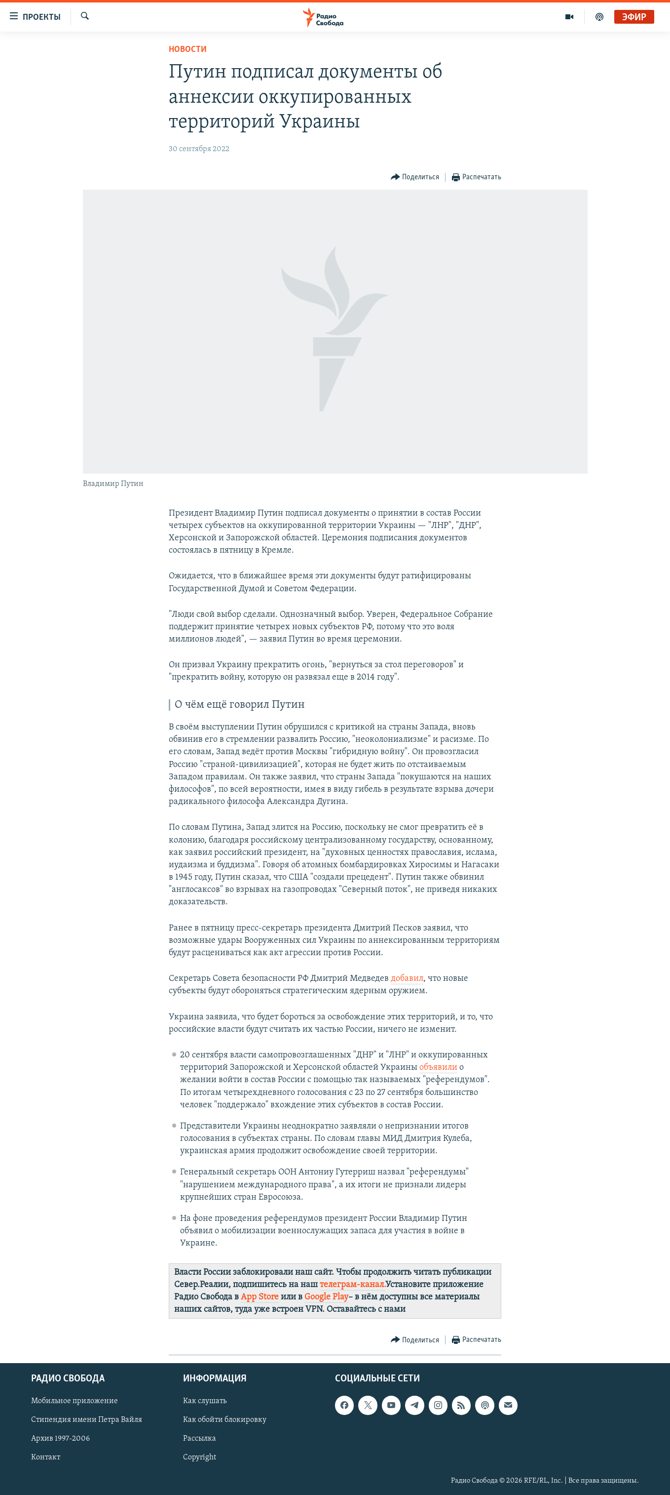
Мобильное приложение (74, 1402)
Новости (188, 49)
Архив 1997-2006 (60, 1439)
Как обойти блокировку (224, 1420)
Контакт (45, 1458)
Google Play (326, 1297)
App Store (260, 1297)
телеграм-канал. (352, 1285)
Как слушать (204, 1402)
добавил (407, 978)
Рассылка (199, 1439)
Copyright (199, 1458)
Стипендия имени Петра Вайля (86, 1420)
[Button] (415, 177)
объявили (438, 1067)
